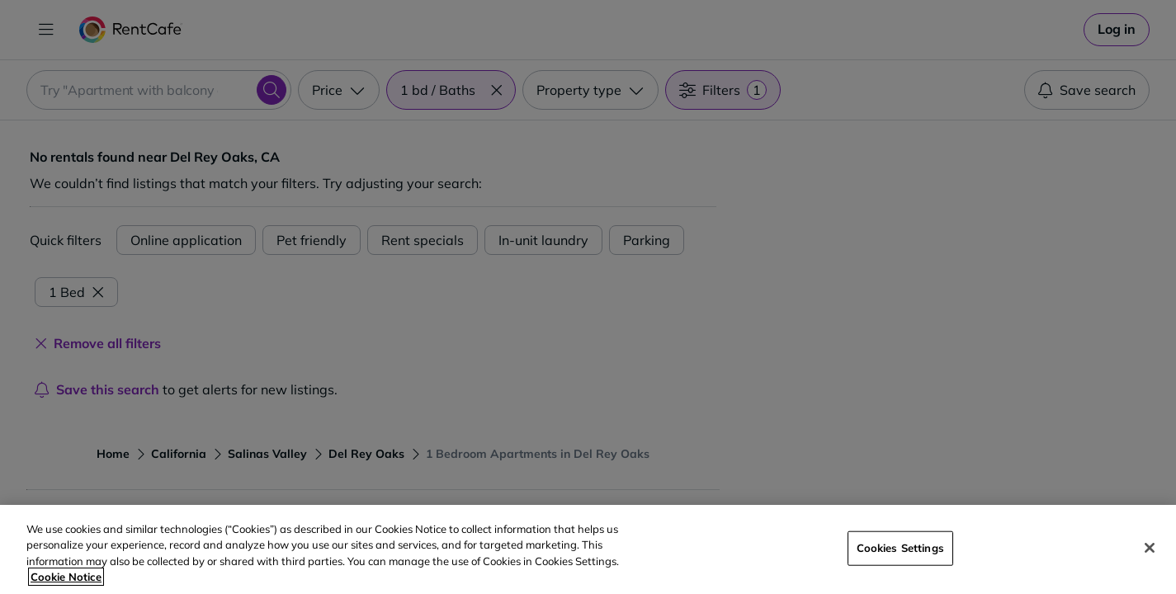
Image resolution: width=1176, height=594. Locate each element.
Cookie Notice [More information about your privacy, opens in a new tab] (66, 576)
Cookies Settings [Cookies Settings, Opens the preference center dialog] (900, 547)
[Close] (1149, 548)
